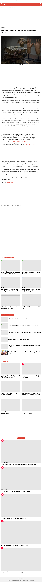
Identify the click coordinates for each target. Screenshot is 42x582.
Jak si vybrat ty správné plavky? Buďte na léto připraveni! (31, 272)
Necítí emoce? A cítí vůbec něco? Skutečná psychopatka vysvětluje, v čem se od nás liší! (24, 345)
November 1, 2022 (30, 144)
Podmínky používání (25, 580)
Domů (9, 580)
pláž (20, 205)
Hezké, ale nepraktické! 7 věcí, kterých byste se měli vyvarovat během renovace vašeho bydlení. (31, 395)
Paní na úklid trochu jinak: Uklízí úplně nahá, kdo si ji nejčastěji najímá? (31, 290)
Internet (2, 270)
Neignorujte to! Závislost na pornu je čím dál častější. (19, 319)
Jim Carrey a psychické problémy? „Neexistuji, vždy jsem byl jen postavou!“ (24, 332)
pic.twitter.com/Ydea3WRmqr (20, 141)
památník (16, 205)
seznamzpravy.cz (10, 182)
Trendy (33, 1)
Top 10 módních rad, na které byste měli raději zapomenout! (9, 412)
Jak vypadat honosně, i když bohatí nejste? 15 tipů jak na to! (31, 376)
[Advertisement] (21, 16)
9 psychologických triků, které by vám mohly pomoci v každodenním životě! (10, 376)
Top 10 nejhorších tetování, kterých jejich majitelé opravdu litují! (14, 545)
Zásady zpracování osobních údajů (16, 580)
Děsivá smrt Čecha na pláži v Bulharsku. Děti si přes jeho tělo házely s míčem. (10, 272)
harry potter (7, 205)
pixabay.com (21, 64)
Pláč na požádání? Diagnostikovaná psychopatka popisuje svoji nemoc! (23, 325)
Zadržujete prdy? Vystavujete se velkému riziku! (18, 339)
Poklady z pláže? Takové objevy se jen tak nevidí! (31, 307)
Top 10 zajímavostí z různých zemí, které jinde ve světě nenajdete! (15, 491)
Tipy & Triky (3, 516)
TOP (16, 1)
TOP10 (2, 462)
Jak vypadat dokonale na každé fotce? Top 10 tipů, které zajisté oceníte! (16, 572)
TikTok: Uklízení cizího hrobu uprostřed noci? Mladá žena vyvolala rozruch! (10, 307)
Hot (23, 364)
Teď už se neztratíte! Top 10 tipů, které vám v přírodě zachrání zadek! (31, 412)
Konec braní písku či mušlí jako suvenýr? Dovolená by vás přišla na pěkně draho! (9, 290)
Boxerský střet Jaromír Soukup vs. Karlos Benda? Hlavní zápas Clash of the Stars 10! (24, 352)
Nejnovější (6, 1)
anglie (2, 205)
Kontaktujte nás (32, 580)
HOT (24, 1)
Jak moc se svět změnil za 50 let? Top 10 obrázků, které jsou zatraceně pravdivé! (18, 464)
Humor (2, 489)
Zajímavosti (24, 304)
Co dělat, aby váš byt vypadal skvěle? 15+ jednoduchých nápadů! (9, 394)
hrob (12, 205)
